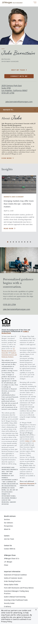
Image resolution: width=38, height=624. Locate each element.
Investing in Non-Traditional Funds (16, 600)
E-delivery (7, 606)
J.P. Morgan (8, 562)
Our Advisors (8, 523)
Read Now (8, 228)
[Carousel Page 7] (24, 241)
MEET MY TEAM (18, 70)
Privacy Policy (6, 621)
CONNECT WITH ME (19, 76)
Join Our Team (9, 539)
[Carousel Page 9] (30, 241)
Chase (6, 565)
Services (7, 519)
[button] (36, 609)
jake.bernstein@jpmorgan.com (19, 102)
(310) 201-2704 (9, 304)
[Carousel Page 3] (13, 241)
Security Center (9, 603)
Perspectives (8, 526)
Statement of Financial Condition (15, 575)
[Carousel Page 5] (19, 241)
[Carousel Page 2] (10, 241)
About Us (7, 529)
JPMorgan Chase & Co (11, 558)
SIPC (33, 441)
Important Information (27, 483)
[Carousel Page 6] (21, 241)
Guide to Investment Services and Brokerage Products (9, 355)
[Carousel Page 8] (27, 241)
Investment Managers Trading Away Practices (16, 592)
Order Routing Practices (12, 581)
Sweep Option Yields (11, 584)
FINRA (27, 441)
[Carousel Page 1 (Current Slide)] (7, 241)
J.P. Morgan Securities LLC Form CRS (9, 351)
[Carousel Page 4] (16, 241)
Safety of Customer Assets (13, 578)
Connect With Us (9, 549)
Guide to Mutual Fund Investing (15, 597)
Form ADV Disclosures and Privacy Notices (19, 588)
